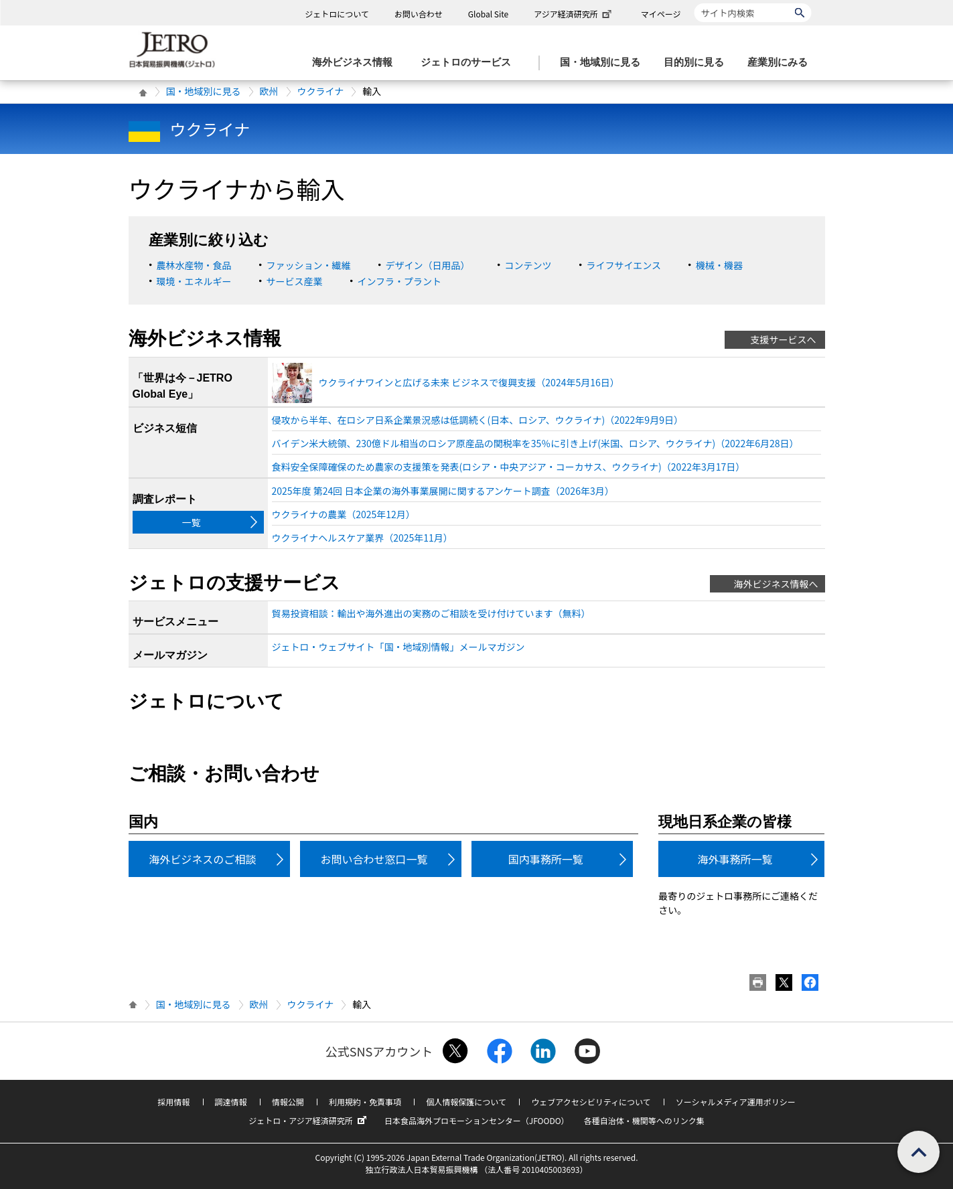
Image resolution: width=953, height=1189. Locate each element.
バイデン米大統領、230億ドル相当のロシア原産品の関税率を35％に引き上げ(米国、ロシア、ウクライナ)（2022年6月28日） (535, 443)
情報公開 (288, 1101)
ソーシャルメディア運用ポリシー (736, 1101)
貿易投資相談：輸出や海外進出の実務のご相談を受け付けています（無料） (431, 613)
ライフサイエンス (624, 265)
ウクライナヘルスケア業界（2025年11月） (362, 537)
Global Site (488, 13)
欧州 (269, 91)
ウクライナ (320, 91)
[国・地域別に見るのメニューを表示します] (604, 62)
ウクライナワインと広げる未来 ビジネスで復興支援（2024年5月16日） (469, 382)
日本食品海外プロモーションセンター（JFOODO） (476, 1120)
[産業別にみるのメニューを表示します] (781, 62)
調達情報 (231, 1101)
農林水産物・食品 (194, 265)
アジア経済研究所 (574, 13)
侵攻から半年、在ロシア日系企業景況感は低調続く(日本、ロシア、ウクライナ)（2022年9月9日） (477, 419)
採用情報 (173, 1101)
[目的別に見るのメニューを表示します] (698, 62)
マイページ (661, 13)
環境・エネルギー (194, 281)
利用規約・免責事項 (365, 1101)
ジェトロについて (337, 13)
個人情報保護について (466, 1101)
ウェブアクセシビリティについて (590, 1101)
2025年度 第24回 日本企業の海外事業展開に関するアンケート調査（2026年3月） (443, 490)
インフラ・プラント (400, 281)
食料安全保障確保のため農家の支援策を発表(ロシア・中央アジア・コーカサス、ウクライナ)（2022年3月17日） (508, 466)
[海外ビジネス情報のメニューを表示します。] (356, 62)
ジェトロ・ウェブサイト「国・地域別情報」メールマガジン (398, 646)
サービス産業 (295, 281)
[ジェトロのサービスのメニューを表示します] (470, 62)
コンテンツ (528, 265)
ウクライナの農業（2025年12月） (343, 514)
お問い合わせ (418, 13)
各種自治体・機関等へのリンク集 (644, 1120)
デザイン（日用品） (428, 265)
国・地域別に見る (203, 91)
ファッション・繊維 (309, 265)
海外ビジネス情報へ (776, 583)
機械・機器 (719, 265)
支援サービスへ (783, 339)
